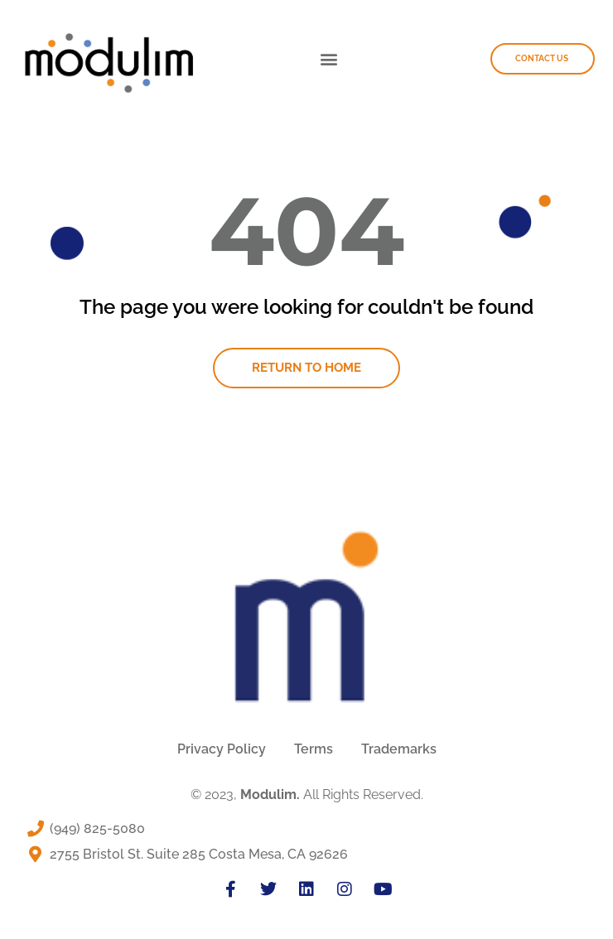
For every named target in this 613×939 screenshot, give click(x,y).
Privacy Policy (221, 749)
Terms (313, 749)
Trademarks (399, 749)
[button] (329, 58)
